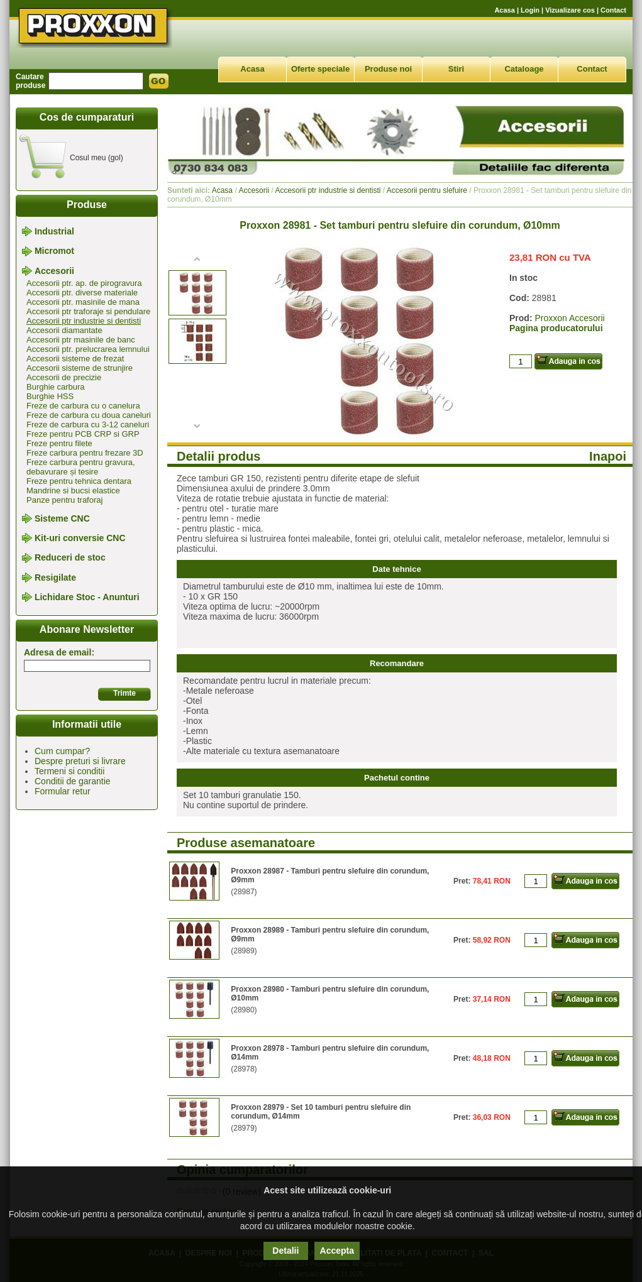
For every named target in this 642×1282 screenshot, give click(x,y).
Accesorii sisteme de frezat (75, 358)
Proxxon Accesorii (569, 318)
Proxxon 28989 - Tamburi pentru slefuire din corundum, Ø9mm (330, 934)
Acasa (504, 10)
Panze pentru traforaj (64, 500)
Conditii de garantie (73, 781)
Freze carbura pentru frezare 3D (84, 452)
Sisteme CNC (62, 518)
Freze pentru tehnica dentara (78, 481)
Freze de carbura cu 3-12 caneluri (87, 424)
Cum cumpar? (62, 751)
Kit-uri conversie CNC (80, 538)
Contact (613, 10)
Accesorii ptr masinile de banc (80, 339)
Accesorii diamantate (64, 330)
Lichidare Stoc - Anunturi (87, 597)
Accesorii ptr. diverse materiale (82, 292)
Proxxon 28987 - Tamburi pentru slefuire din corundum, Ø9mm (330, 875)
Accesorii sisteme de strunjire (79, 368)
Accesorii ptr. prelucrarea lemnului (88, 349)
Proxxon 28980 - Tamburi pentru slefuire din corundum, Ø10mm (330, 993)
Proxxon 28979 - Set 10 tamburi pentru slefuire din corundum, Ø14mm (321, 1111)
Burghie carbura (55, 387)
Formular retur (63, 791)
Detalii (285, 1251)
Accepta (337, 1251)
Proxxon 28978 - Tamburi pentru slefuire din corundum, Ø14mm (330, 1052)
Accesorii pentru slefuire (427, 190)
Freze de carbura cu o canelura (83, 405)
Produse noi (388, 69)
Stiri (456, 69)
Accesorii (54, 271)
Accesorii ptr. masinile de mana (83, 302)
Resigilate (55, 578)
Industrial (54, 231)
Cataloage (523, 69)
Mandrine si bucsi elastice (73, 490)
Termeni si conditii (69, 771)
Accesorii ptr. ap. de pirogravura (84, 283)
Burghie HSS (50, 396)
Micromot (54, 251)
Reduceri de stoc (70, 558)
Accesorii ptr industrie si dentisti (83, 321)
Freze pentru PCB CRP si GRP (83, 434)
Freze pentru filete (59, 443)
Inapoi (607, 456)
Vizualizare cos (570, 10)
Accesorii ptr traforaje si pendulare (88, 311)
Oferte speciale (320, 69)
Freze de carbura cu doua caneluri (88, 415)
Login (530, 10)
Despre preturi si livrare (80, 761)
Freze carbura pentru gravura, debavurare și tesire (80, 466)
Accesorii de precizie (63, 377)
